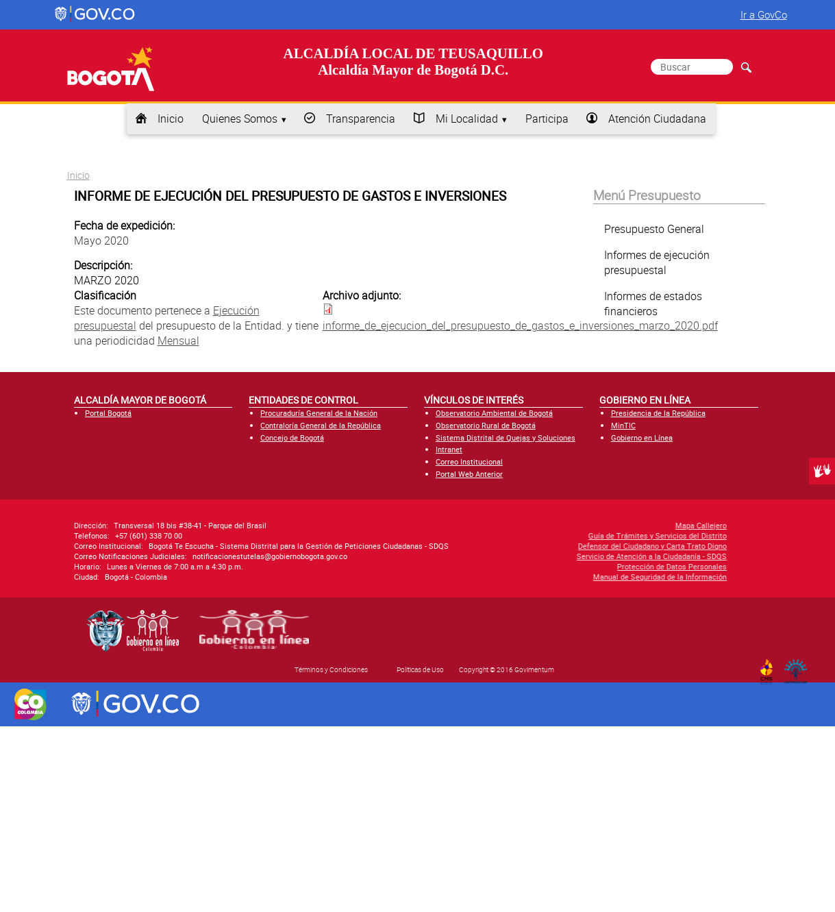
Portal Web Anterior (469, 474)
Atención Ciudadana (657, 118)
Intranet (449, 449)
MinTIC (623, 425)
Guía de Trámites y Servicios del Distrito (551, 535)
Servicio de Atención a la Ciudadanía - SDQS (545, 556)
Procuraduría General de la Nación (318, 413)
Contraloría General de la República (320, 425)
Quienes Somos (239, 118)
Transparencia (360, 118)
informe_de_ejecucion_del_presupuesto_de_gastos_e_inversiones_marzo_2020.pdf (520, 325)
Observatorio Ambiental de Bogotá (494, 413)
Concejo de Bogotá (292, 437)
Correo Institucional (469, 461)
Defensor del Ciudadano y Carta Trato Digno (545, 546)
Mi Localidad (467, 118)
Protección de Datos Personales (565, 566)
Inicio (171, 118)
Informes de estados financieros (653, 303)
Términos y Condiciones (331, 669)
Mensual (178, 340)
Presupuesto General (654, 228)
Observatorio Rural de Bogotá (486, 425)
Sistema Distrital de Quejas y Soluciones (505, 437)
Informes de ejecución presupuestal (657, 262)
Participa (547, 118)
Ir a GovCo (763, 14)
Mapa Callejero (594, 525)
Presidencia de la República (658, 413)
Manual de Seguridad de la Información (553, 576)
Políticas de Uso (420, 669)
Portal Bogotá (108, 413)
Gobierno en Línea (642, 437)
